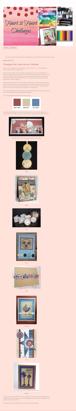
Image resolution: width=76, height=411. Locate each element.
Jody (26, 359)
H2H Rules (13, 48)
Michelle (29, 92)
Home (6, 48)
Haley (26, 171)
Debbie (26, 205)
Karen (26, 229)
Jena (19, 138)
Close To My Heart (16, 57)
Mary (26, 291)
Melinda (26, 393)
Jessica (26, 262)
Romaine (23, 92)
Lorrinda (26, 326)
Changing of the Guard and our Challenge (21, 64)
